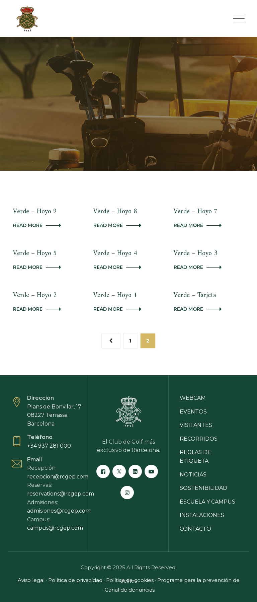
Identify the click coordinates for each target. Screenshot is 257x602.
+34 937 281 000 (49, 446)
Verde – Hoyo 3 (196, 253)
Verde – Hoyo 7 (196, 212)
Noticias (193, 474)
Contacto (195, 529)
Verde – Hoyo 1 (115, 295)
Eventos (193, 411)
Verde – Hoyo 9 (35, 212)
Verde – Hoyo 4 (115, 253)
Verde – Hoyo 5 (35, 253)
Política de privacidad (75, 580)
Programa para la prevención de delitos (180, 580)
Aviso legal (31, 580)
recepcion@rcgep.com (57, 476)
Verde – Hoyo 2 (35, 295)
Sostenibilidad (203, 488)
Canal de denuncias (130, 590)
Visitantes (196, 425)
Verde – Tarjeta (195, 295)
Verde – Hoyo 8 (115, 212)
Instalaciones (202, 515)
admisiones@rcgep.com (59, 511)
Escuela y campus (207, 502)
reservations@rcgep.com (60, 494)
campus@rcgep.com (55, 528)
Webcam (193, 398)
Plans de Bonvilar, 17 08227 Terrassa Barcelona (54, 415)
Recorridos (199, 439)
